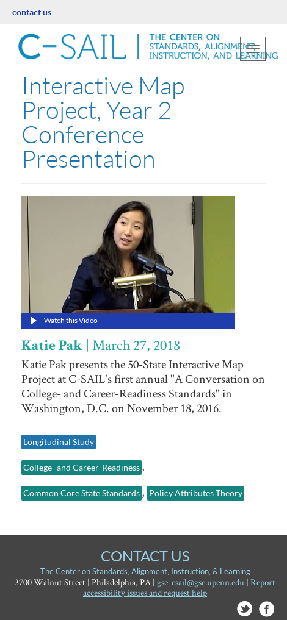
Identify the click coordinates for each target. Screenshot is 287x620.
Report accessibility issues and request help (179, 587)
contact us (31, 12)
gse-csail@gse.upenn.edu (200, 582)
